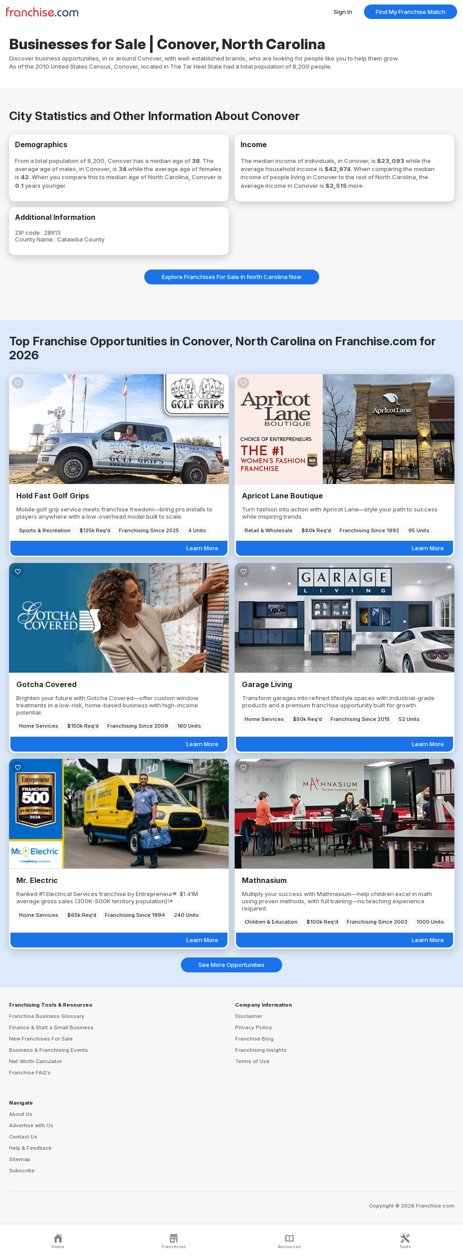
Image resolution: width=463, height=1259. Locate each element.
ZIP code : (29, 232)
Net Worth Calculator (35, 1061)
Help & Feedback (30, 1148)
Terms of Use (252, 1061)
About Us (21, 1114)
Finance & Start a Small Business (51, 1027)
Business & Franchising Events (48, 1050)
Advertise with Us (31, 1125)
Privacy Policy (253, 1027)
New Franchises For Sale (41, 1039)
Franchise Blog (254, 1039)
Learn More (202, 548)
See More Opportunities (231, 964)
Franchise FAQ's (30, 1072)
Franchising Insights (261, 1050)
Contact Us (23, 1137)
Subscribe (22, 1170)
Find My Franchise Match (410, 11)
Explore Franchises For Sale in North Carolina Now (232, 276)
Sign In (343, 11)
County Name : (36, 239)
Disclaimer (248, 1016)
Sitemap (19, 1159)
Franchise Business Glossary (47, 1016)
